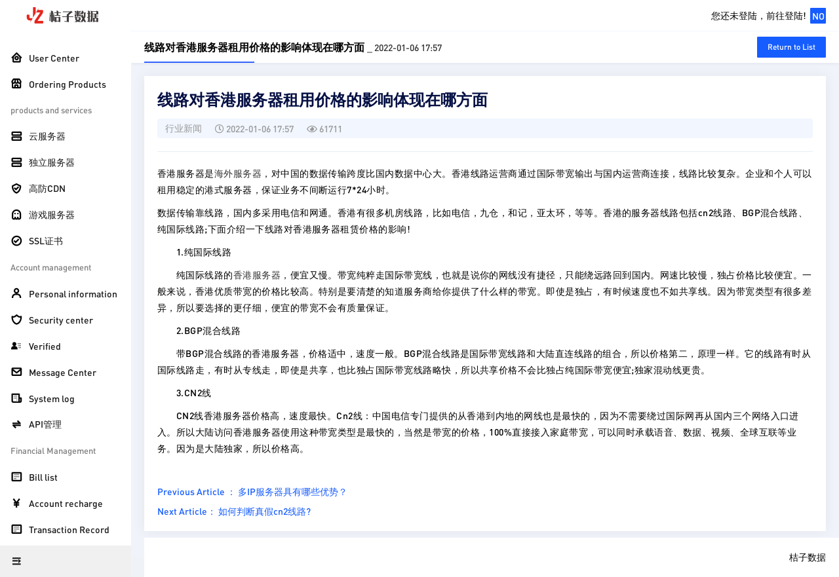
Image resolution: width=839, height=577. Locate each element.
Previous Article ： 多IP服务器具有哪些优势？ (252, 491)
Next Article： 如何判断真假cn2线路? (234, 511)
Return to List (791, 47)
